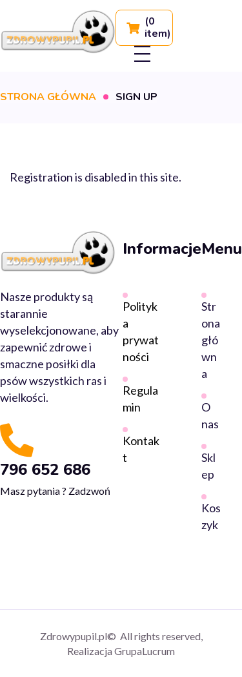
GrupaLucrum (144, 651)
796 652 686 (45, 469)
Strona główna (48, 97)
